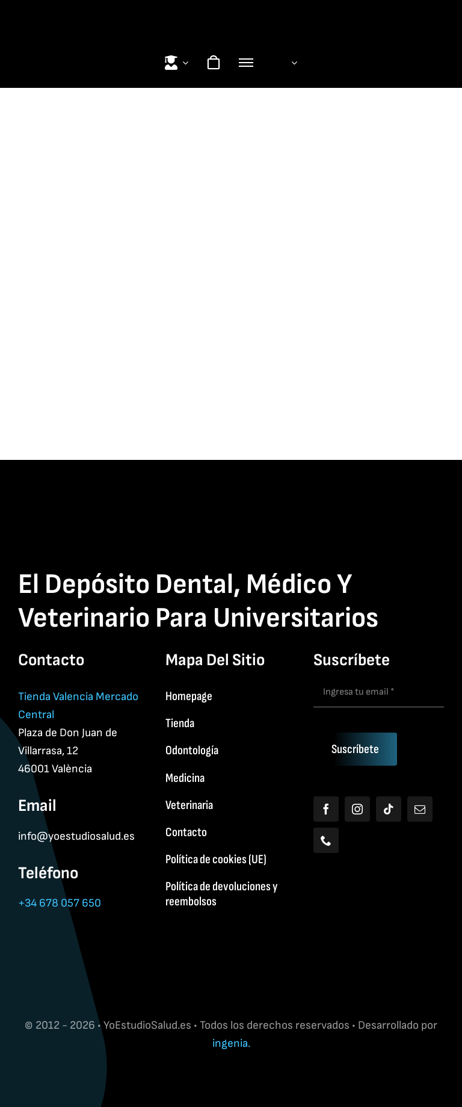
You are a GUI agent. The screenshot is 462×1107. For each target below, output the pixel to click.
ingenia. (231, 1043)
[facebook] (326, 809)
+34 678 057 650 (59, 903)
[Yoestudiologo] (231, 12)
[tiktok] (388, 809)
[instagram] (357, 809)
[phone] (326, 840)
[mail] (420, 809)
